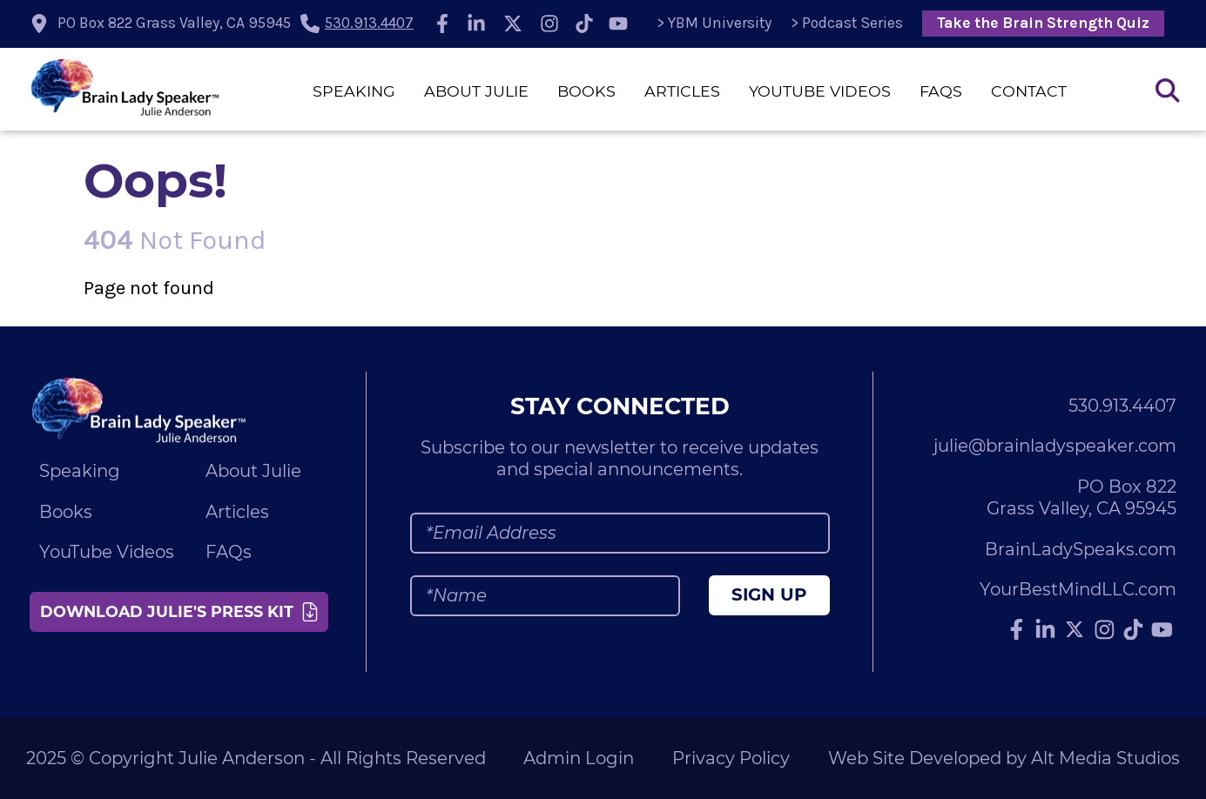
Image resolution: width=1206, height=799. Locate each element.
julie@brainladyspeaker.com (1054, 445)
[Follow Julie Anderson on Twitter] (512, 23)
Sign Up (768, 594)
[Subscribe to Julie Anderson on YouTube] (618, 23)
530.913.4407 (369, 22)
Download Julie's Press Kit (179, 611)
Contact (1029, 91)
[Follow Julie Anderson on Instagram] (549, 23)
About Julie (476, 91)
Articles (682, 91)
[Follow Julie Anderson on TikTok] (584, 23)
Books (586, 91)
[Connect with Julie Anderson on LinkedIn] (477, 23)
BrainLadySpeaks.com (1080, 549)
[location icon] (162, 23)
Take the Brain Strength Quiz (1043, 22)
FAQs (941, 91)
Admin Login (578, 758)
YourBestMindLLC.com (1078, 589)
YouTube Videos (820, 91)
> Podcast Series (847, 22)
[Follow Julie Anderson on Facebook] (442, 23)
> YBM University (714, 22)
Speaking (354, 91)
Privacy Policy (731, 758)
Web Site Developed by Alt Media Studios (1004, 758)
